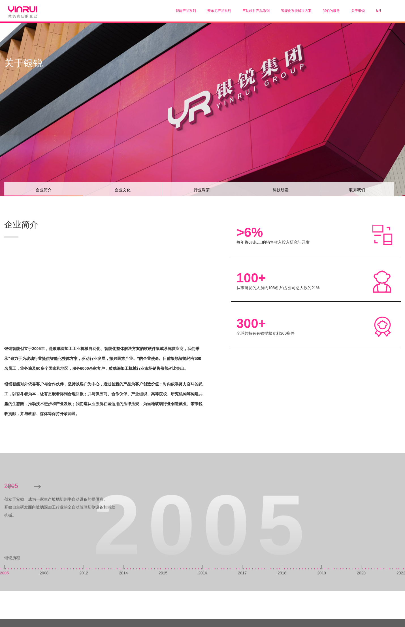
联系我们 (357, 190)
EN (378, 10)
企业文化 (123, 190)
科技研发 (281, 190)
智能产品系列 (186, 11)
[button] (37, 528)
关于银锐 (358, 11)
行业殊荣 (202, 190)
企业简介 (44, 190)
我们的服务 (331, 11)
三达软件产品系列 (256, 11)
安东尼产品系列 (219, 11)
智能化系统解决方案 (296, 11)
